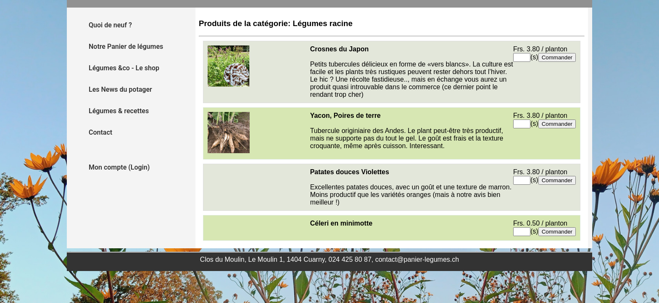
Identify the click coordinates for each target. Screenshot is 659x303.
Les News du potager (120, 89)
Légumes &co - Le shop (124, 68)
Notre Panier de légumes (126, 46)
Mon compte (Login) (119, 167)
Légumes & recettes (119, 111)
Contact (100, 132)
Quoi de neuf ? (110, 25)
